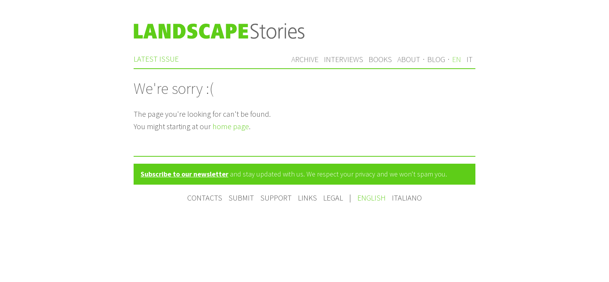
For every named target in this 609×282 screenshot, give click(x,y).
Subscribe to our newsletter (184, 174)
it (469, 59)
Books (380, 59)
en (456, 59)
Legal (333, 197)
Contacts (204, 197)
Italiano (407, 197)
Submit (241, 197)
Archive (304, 59)
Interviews (343, 59)
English (372, 197)
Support (276, 197)
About (408, 59)
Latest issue (156, 59)
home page (230, 126)
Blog (436, 59)
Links (307, 197)
